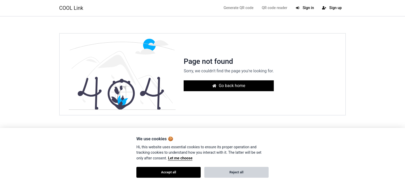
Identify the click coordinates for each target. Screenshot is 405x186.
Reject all (236, 172)
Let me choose (180, 158)
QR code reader (274, 8)
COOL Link (71, 8)
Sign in (304, 8)
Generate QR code (238, 8)
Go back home (228, 85)
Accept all (168, 172)
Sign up (332, 8)
